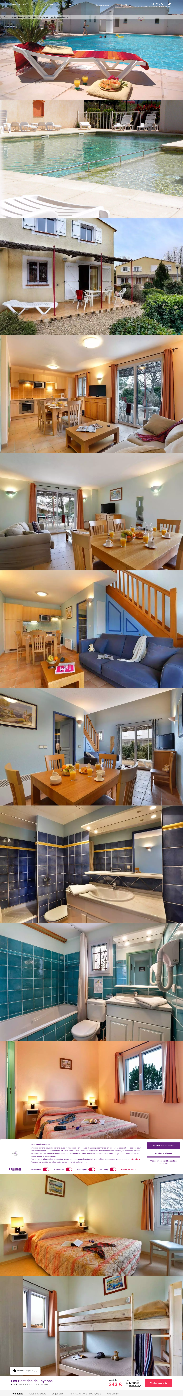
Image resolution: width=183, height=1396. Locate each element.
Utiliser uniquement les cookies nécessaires (163, 1384)
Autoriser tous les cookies (163, 1367)
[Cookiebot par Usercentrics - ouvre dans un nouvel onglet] (15, 1391)
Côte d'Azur (37, 17)
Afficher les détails (128, 1391)
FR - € (116, 5)
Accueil (14, 17)
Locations (21, 17)
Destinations (49, 5)
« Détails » (135, 1381)
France (28, 17)
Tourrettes (46, 17)
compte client (103, 5)
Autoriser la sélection (163, 1375)
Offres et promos (64, 5)
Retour (4, 17)
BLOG (76, 5)
